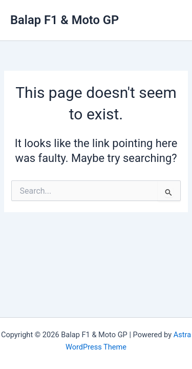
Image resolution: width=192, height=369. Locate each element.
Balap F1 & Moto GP (64, 20)
